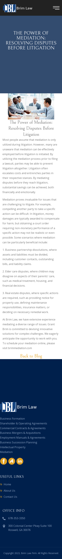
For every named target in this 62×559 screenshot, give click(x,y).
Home (7, 484)
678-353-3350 (16, 518)
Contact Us (10, 497)
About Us (9, 490)
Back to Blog (31, 356)
